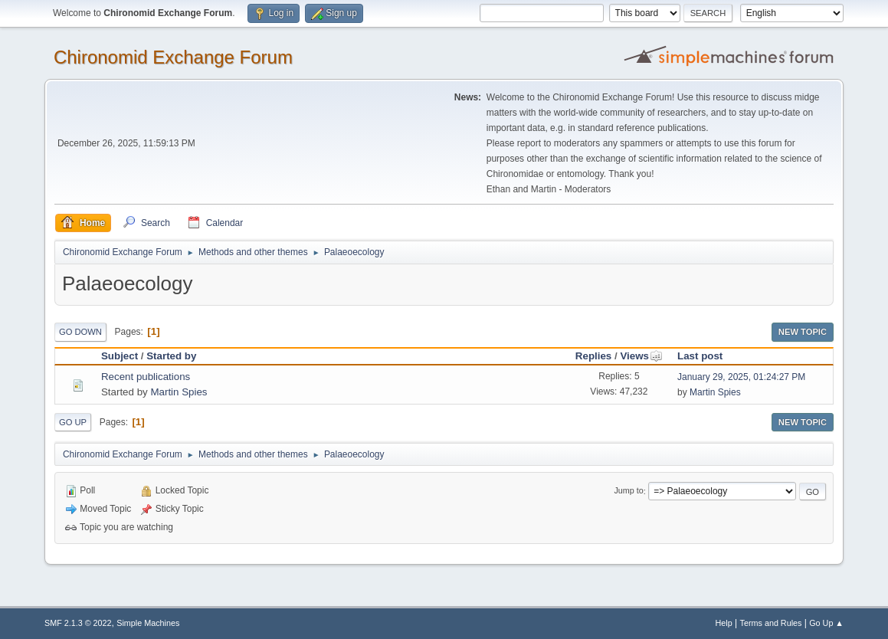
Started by (171, 356)
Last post (700, 356)
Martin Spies (178, 392)
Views (641, 356)
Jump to (628, 491)
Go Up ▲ (826, 623)
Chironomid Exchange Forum (173, 57)
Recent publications (145, 376)
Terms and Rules (771, 623)
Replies (593, 356)
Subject (119, 356)
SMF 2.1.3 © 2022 (78, 623)
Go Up (73, 422)
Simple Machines (147, 623)
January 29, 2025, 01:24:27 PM (741, 377)
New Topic (802, 331)
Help (724, 623)
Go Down (80, 331)
